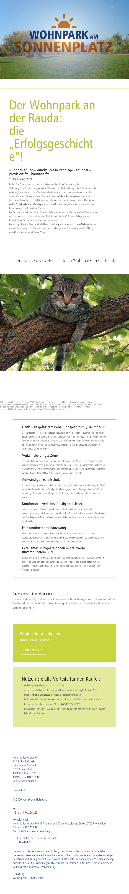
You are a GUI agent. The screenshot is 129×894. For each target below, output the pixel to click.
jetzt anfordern (33, 650)
